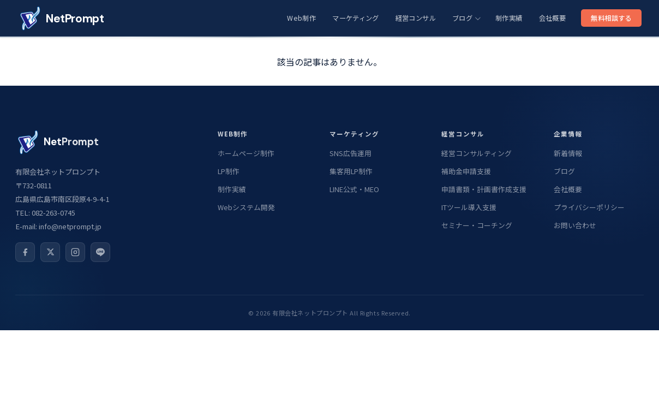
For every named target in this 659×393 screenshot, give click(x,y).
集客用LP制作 (351, 171)
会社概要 (552, 18)
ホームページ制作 (246, 153)
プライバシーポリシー (589, 207)
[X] (50, 252)
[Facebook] (25, 252)
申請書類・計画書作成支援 (483, 189)
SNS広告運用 (351, 153)
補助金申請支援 (466, 171)
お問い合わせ (575, 225)
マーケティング (355, 18)
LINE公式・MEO (354, 189)
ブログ (466, 18)
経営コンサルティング (476, 153)
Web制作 (301, 18)
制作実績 (508, 18)
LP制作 (228, 171)
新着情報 (568, 153)
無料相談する (611, 18)
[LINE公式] (100, 252)
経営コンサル (416, 18)
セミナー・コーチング (476, 225)
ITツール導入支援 (468, 207)
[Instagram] (75, 252)
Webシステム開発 (246, 207)
